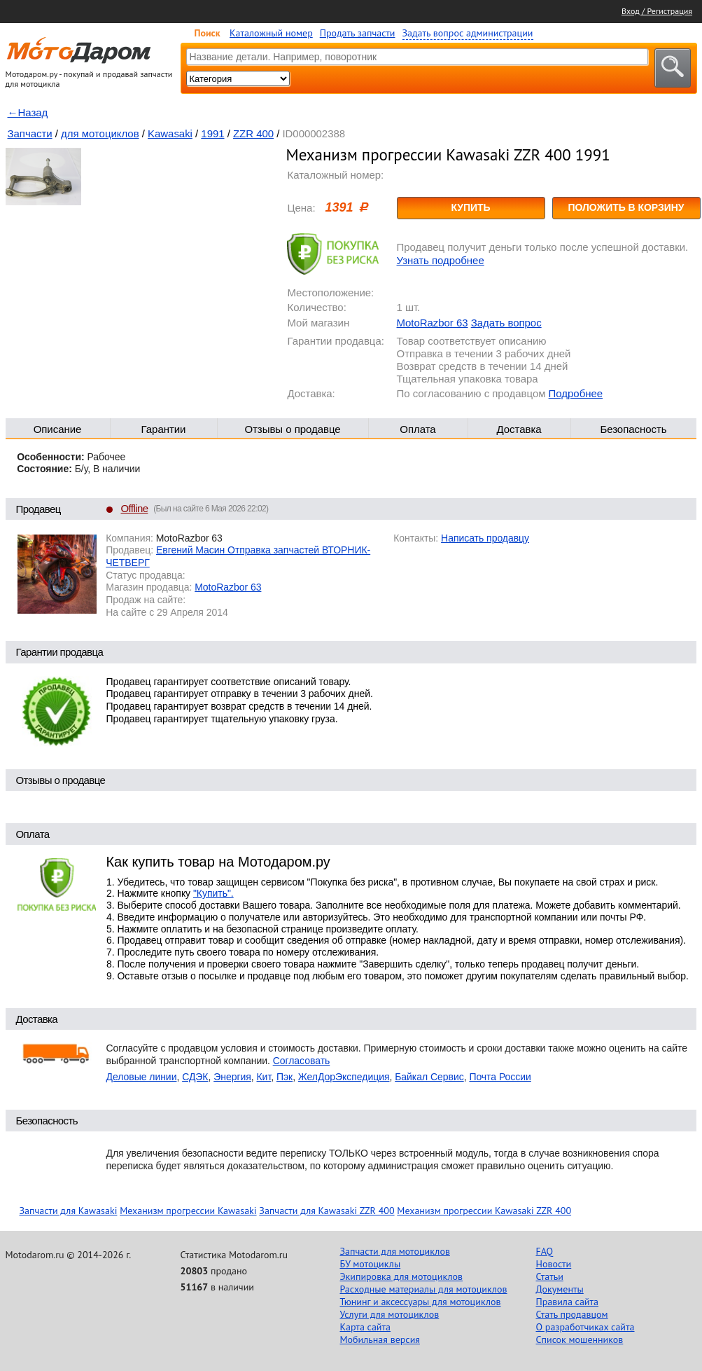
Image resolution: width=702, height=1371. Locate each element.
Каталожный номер (271, 33)
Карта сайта (365, 1327)
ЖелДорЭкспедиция (344, 1076)
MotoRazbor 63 (432, 323)
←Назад (28, 112)
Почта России (500, 1076)
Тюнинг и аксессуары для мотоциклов (420, 1301)
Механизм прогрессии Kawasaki (188, 1210)
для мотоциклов (100, 133)
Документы (560, 1289)
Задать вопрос (506, 323)
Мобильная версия (380, 1339)
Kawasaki (170, 133)
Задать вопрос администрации (467, 33)
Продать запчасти (357, 33)
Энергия (232, 1076)
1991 (212, 133)
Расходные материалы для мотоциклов (423, 1289)
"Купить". (213, 893)
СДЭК (195, 1076)
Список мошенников (580, 1339)
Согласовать (301, 1060)
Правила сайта (567, 1301)
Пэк (284, 1076)
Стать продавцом (572, 1314)
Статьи (549, 1276)
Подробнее (576, 393)
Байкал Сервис (429, 1076)
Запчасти (30, 133)
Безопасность (633, 429)
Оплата (417, 429)
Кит (264, 1076)
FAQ (545, 1251)
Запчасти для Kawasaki (69, 1210)
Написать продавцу (485, 538)
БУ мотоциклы (370, 1264)
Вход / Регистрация (657, 11)
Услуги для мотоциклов (390, 1314)
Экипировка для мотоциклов (401, 1276)
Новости (554, 1264)
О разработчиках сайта (585, 1327)
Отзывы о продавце (292, 429)
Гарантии (163, 429)
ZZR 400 (253, 133)
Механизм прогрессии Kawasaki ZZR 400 (484, 1210)
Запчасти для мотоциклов (395, 1251)
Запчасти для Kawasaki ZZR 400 (326, 1210)
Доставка (518, 429)
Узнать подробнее (440, 260)
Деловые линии (141, 1076)
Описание (58, 429)
